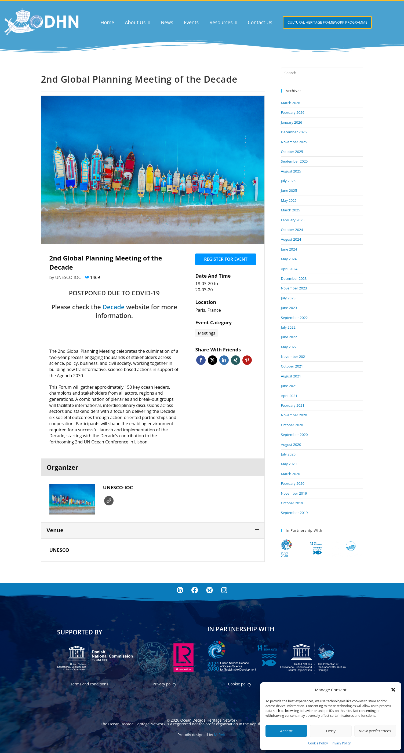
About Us (137, 22)
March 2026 (290, 102)
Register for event (226, 259)
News (167, 22)
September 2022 (294, 317)
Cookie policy (239, 683)
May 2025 (289, 200)
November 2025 (294, 141)
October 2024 (292, 229)
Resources (223, 22)
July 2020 (288, 454)
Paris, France (208, 310)
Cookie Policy (318, 743)
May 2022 (289, 346)
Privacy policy (164, 683)
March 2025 (290, 210)
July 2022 (288, 327)
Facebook (201, 360)
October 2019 (292, 503)
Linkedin (224, 360)
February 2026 (292, 112)
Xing (235, 360)
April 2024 (289, 268)
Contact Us (260, 22)
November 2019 (294, 493)
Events (191, 22)
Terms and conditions (89, 683)
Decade (114, 307)
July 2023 (288, 298)
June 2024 (289, 249)
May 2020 (289, 463)
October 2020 (292, 425)
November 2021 (294, 356)
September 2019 (294, 512)
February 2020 (292, 483)
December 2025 (294, 132)
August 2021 (291, 376)
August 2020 (291, 444)
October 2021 (292, 366)
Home (107, 22)
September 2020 (294, 434)
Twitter (212, 360)
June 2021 (289, 385)
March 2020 (290, 473)
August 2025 (291, 171)
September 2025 (294, 161)
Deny (331, 730)
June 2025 (289, 190)
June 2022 (289, 337)
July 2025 (288, 180)
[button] (393, 689)
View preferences (375, 730)
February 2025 (292, 220)
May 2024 (289, 258)
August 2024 (291, 239)
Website (109, 500)
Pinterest (247, 360)
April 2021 (289, 395)
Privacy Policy (340, 743)
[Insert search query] (322, 73)
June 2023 (289, 307)
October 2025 (292, 151)
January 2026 (291, 122)
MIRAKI (220, 734)
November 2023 (294, 288)
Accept (286, 730)
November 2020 (294, 415)
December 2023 (294, 278)
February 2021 (292, 405)
